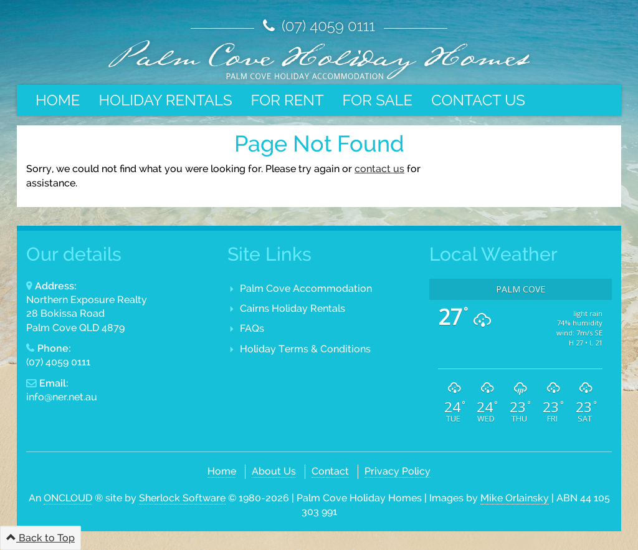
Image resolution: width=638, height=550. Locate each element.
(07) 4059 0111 (326, 26)
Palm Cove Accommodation (306, 288)
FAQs (252, 328)
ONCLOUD (68, 498)
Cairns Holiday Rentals (292, 308)
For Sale (378, 100)
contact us (379, 169)
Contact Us (478, 100)
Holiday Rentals (165, 100)
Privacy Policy (397, 471)
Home (58, 100)
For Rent (286, 100)
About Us (274, 471)
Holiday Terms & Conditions (305, 349)
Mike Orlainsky (514, 498)
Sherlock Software (182, 498)
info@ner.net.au (61, 397)
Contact (330, 471)
